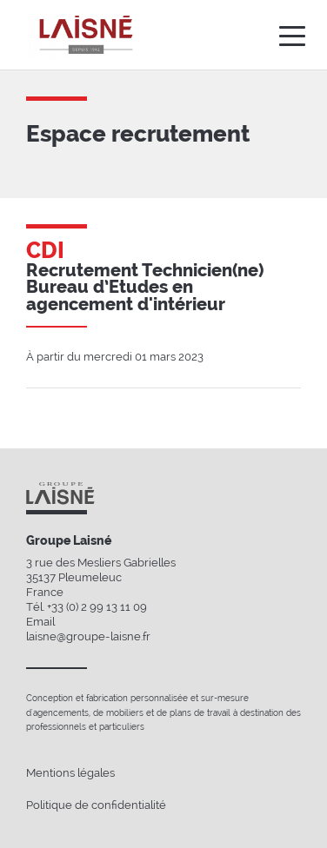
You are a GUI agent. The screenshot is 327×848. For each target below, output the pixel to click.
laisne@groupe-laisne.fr (88, 636)
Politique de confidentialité (96, 805)
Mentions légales (70, 772)
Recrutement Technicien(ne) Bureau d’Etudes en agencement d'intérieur (145, 288)
